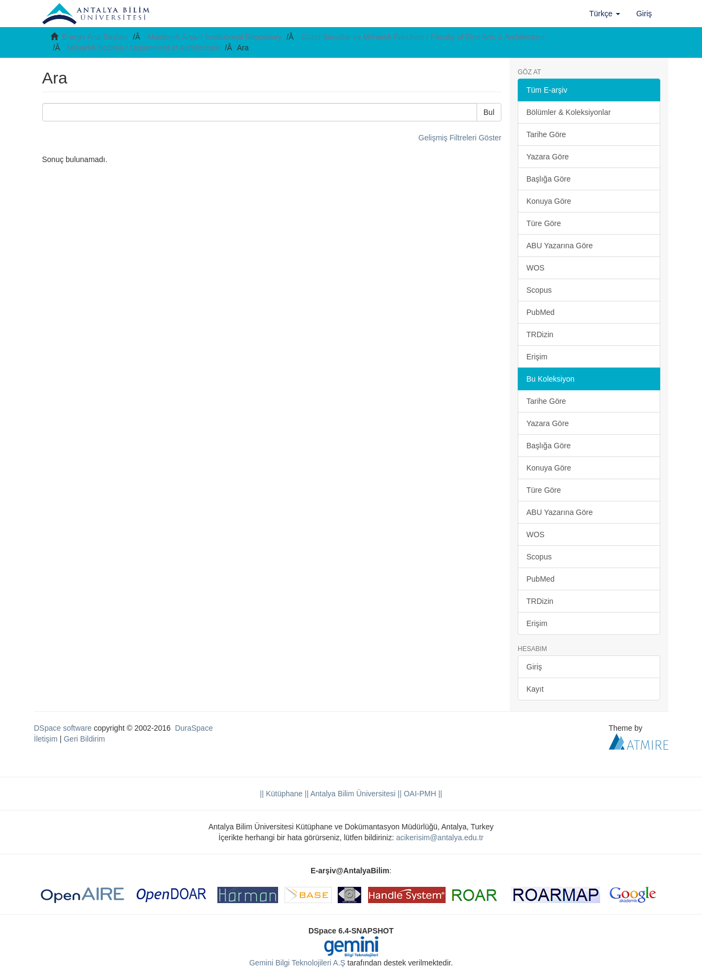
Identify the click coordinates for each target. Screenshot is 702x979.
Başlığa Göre (548, 179)
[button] (604, 13)
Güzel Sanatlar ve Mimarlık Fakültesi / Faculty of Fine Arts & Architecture (423, 37)
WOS (535, 267)
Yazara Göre (547, 156)
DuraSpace (194, 728)
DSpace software (63, 728)
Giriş (534, 666)
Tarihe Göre (546, 134)
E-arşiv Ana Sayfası (95, 37)
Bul (489, 112)
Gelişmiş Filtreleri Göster (459, 137)
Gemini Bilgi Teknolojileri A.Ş (297, 962)
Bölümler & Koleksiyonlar (568, 112)
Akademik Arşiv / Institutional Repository (214, 37)
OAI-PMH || (422, 793)
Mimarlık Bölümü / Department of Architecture (143, 47)
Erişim (537, 356)
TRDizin (539, 334)
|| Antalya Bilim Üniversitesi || (352, 793)
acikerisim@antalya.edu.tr (440, 837)
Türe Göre (543, 223)
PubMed (540, 312)
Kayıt (535, 689)
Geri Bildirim (84, 739)
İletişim (46, 739)
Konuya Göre (548, 201)
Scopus (539, 290)
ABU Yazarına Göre (559, 245)
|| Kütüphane (281, 793)
